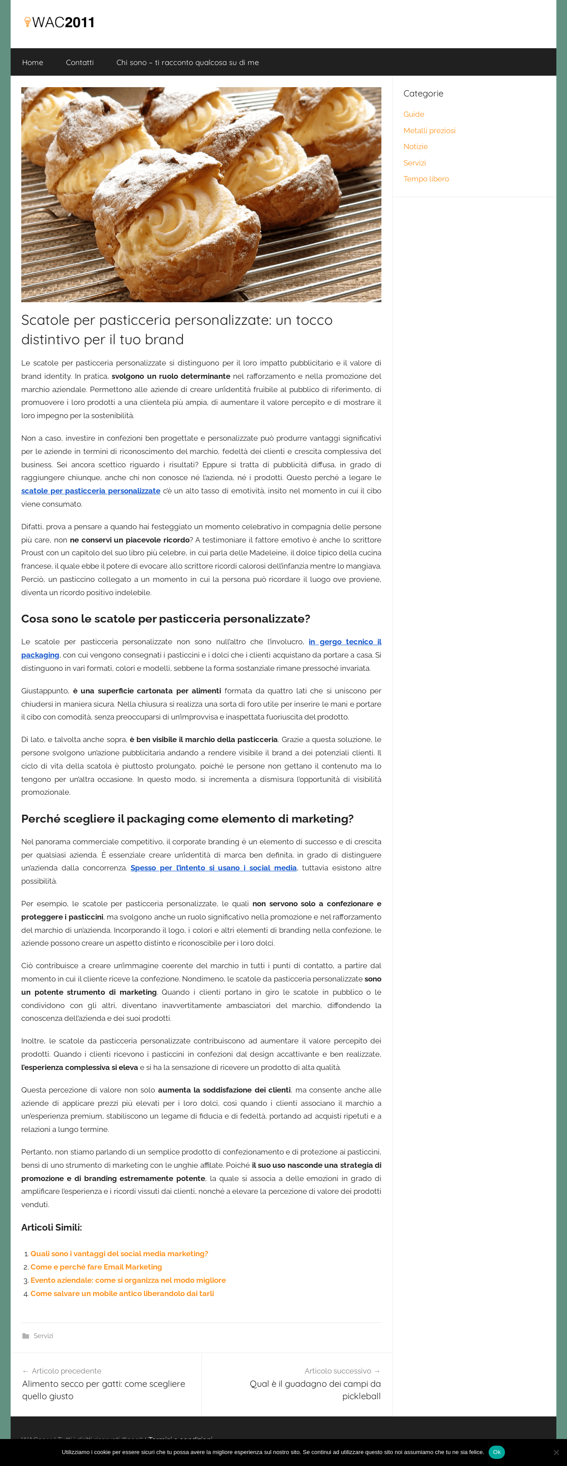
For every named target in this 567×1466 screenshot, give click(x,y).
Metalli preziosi (430, 130)
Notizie (416, 146)
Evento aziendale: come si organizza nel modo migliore (128, 1280)
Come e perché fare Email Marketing (96, 1266)
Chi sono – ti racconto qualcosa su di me (188, 62)
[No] (555, 1452)
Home (32, 62)
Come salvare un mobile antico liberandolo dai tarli (122, 1293)
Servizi (43, 1336)
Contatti (80, 62)
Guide (414, 114)
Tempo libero (426, 178)
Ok (497, 1452)
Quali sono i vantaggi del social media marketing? (119, 1253)
